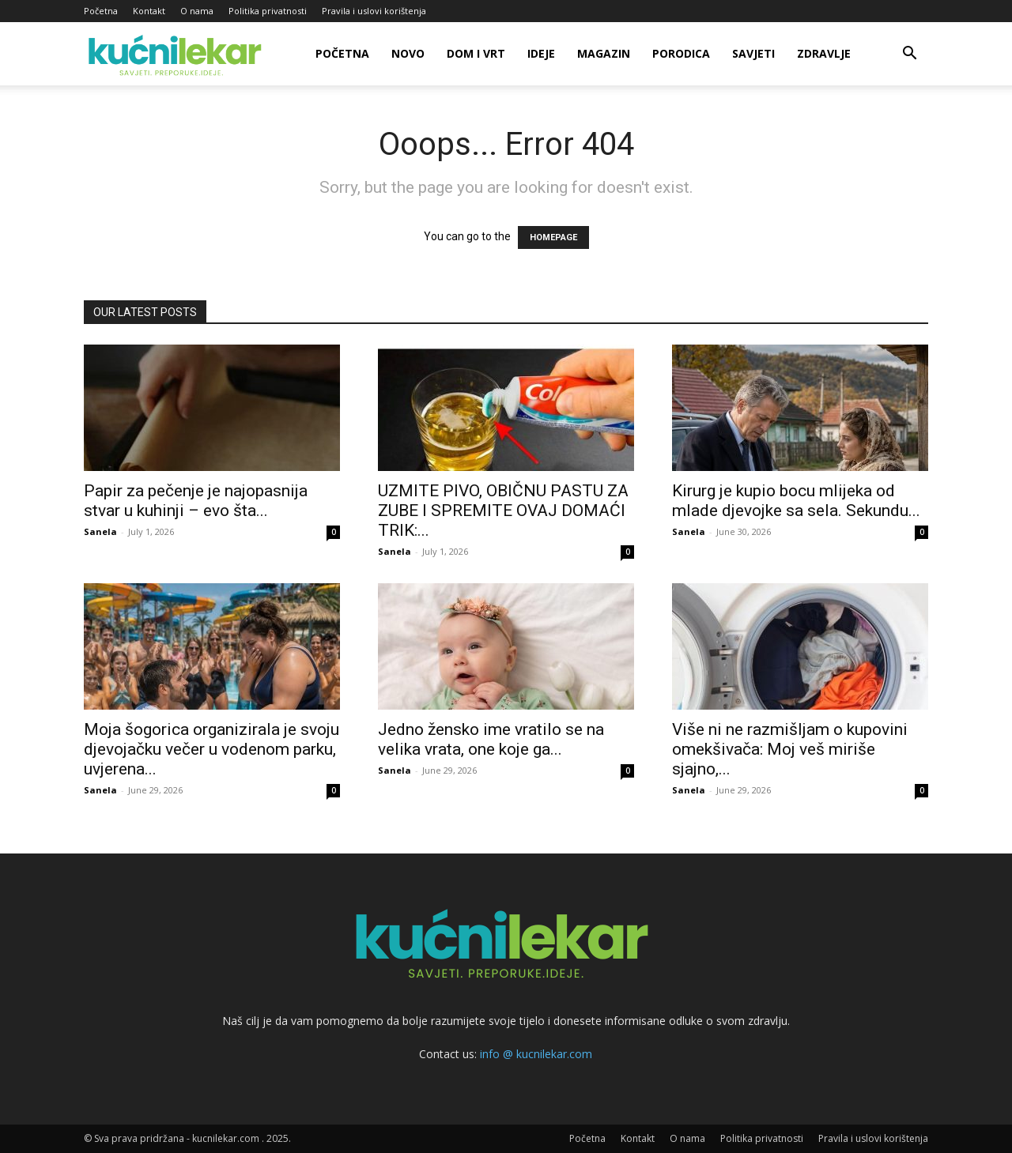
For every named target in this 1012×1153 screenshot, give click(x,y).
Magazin (603, 53)
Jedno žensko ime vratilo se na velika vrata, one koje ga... (491, 739)
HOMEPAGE (553, 237)
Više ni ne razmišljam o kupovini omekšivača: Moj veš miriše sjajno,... (790, 749)
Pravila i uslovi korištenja (374, 11)
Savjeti (753, 53)
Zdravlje (824, 53)
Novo (408, 53)
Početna (101, 11)
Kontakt (149, 11)
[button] (909, 54)
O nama (196, 11)
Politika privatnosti (267, 11)
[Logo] (177, 54)
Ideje (541, 53)
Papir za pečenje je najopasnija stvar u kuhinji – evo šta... (196, 500)
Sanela (100, 531)
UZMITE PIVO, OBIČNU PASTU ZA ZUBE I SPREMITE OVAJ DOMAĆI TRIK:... (503, 510)
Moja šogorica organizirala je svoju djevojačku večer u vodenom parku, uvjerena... (211, 749)
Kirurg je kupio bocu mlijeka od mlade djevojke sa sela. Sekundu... (796, 500)
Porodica (681, 53)
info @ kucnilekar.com (536, 1053)
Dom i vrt (476, 53)
